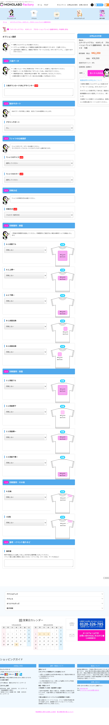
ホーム (40, 5)
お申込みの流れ (72, 5)
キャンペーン (61, 5)
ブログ (46, 5)
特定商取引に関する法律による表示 (46, 715)
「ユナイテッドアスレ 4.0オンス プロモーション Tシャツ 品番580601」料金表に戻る (38, 29)
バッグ (57, 18)
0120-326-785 (84, 692)
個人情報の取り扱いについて (65, 715)
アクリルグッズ (11, 18)
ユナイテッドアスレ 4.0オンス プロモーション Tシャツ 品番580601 (30, 22)
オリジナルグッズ (79, 18)
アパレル (34, 18)
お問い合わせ (83, 5)
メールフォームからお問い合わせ (89, 694)
